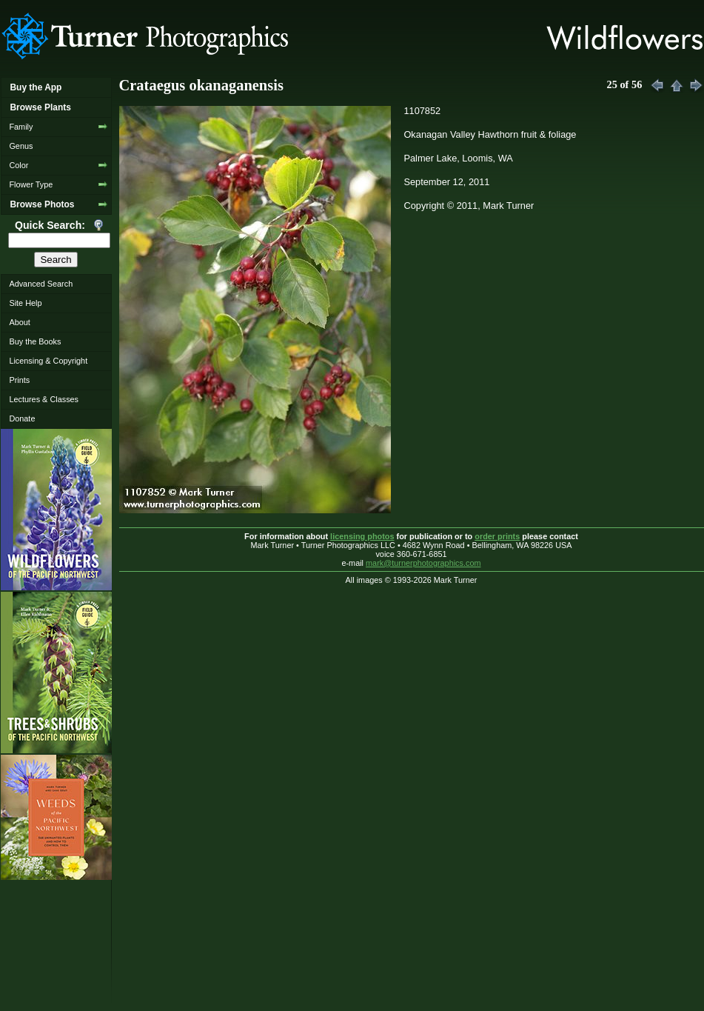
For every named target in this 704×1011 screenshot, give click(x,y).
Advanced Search (41, 283)
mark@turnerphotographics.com (423, 562)
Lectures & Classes (43, 399)
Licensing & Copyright (48, 360)
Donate (22, 418)
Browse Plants (40, 107)
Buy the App (35, 87)
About (19, 322)
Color (18, 165)
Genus (21, 145)
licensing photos (362, 536)
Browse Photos (42, 204)
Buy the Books (35, 341)
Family (21, 126)
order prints (497, 536)
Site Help (25, 302)
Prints (19, 380)
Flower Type (31, 184)
